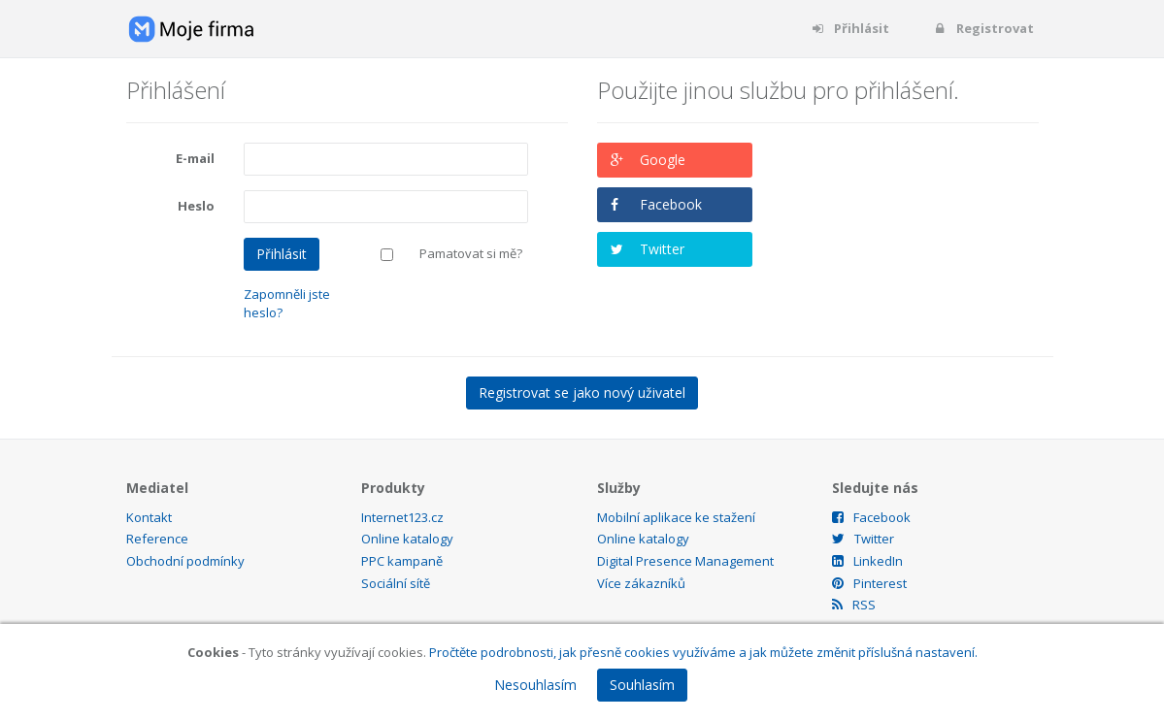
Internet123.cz (402, 517)
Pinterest (869, 583)
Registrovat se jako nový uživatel (582, 392)
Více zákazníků (641, 583)
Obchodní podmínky (185, 561)
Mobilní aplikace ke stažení (676, 517)
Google (662, 159)
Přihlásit (850, 28)
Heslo (196, 205)
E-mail (195, 158)
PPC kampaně (402, 561)
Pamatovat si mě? (470, 253)
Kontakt (149, 517)
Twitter (662, 249)
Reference (157, 538)
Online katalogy (407, 538)
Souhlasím (642, 684)
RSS (854, 604)
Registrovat (983, 28)
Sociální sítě (395, 583)
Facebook (671, 204)
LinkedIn (867, 561)
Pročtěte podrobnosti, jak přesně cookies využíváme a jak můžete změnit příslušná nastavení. (703, 652)
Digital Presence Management (685, 561)
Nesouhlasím (535, 684)
